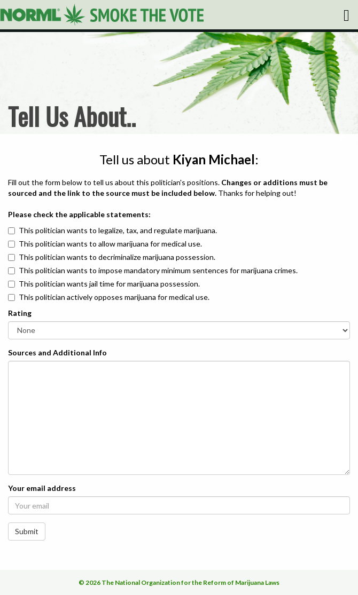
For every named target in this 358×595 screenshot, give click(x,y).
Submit (26, 531)
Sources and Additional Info (57, 352)
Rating (20, 313)
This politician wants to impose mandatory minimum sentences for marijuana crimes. (158, 270)
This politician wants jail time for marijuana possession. (109, 283)
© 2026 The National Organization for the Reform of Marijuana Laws (179, 582)
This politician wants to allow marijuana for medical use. (110, 243)
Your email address (42, 488)
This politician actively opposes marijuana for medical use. (114, 297)
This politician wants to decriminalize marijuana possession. (117, 256)
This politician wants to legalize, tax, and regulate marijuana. (118, 230)
